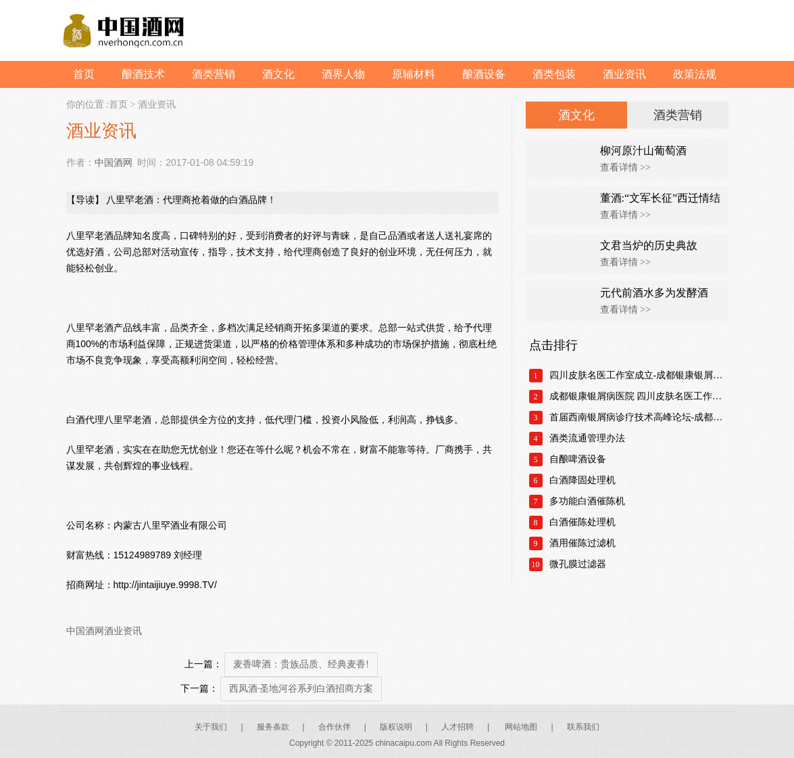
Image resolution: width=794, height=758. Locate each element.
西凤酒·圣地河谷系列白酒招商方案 (301, 689)
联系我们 (583, 727)
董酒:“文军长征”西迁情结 (660, 198)
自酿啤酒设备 (577, 459)
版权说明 (396, 727)
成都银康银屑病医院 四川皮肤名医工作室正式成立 (638, 396)
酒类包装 (554, 74)
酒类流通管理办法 (587, 438)
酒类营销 (213, 74)
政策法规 (694, 74)
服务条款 (273, 727)
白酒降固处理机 (582, 480)
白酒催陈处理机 (582, 522)
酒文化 (278, 74)
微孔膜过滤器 (577, 564)
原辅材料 (413, 74)
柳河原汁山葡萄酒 (643, 150)
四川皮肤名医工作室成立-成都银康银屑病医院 (638, 375)
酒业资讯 (624, 74)
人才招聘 (457, 727)
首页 (84, 74)
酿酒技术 (143, 74)
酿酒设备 (483, 74)
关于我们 (211, 727)
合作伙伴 (334, 727)
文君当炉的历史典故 (648, 245)
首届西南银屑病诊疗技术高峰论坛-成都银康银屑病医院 (638, 417)
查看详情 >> (625, 167)
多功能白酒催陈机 (587, 501)
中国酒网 (113, 162)
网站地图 (521, 727)
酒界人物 (343, 74)
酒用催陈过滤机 (582, 543)
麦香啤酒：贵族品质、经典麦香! (301, 664)
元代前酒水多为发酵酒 (654, 292)
